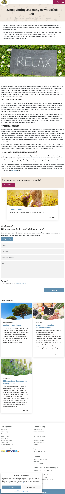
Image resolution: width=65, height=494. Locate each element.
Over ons (3, 434)
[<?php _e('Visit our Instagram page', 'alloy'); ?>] (34, 451)
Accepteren (12, 487)
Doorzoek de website (39, 442)
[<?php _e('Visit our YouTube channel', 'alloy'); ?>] (39, 451)
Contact (36, 444)
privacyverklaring (20, 283)
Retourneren (37, 434)
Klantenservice (38, 429)
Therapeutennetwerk (7, 444)
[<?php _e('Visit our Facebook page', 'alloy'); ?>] (37, 451)
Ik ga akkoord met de (14, 283)
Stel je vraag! (7, 239)
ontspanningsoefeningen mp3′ (31, 158)
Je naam (5, 245)
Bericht (4, 263)
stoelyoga (14, 170)
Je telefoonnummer (8, 257)
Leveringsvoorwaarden (40, 436)
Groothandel (4, 442)
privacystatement (23, 482)
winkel (56, 2)
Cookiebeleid (17, 491)
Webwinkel (4, 429)
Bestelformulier (5, 438)
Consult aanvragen (39, 440)
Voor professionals (6, 440)
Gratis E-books (8, 185)
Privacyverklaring (24, 491)
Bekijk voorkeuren (31, 487)
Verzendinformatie (39, 432)
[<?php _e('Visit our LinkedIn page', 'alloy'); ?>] (41, 451)
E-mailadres (6, 251)
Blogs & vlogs (5, 432)
